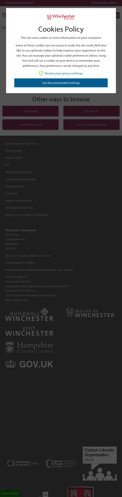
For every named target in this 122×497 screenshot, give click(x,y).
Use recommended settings (61, 83)
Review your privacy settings (61, 73)
